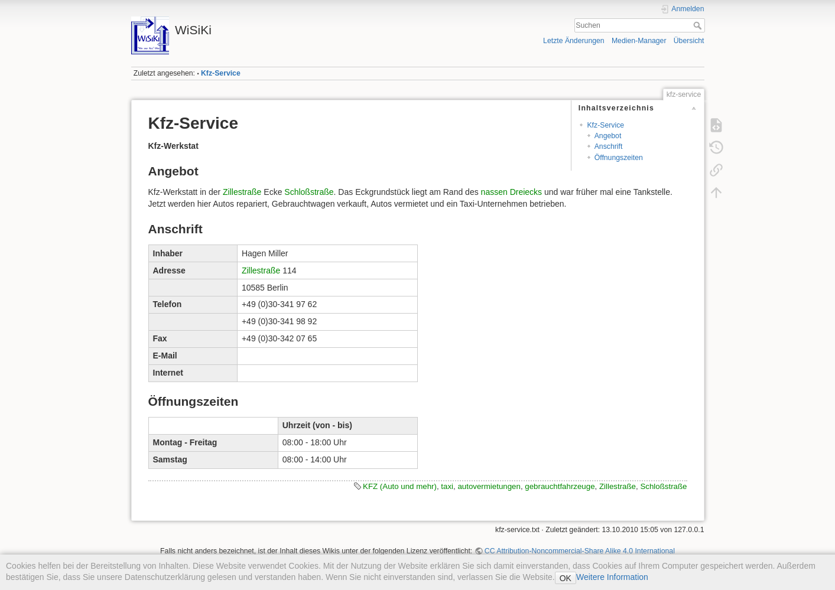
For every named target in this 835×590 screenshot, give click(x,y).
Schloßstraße (308, 192)
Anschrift (608, 146)
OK (565, 578)
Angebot (608, 136)
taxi (447, 486)
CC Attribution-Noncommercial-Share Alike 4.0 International (580, 551)
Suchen (698, 25)
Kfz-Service (221, 73)
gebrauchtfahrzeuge (559, 486)
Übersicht (689, 41)
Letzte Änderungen (574, 41)
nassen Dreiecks (511, 192)
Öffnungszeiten (618, 158)
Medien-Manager (639, 41)
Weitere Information (612, 577)
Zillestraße (242, 192)
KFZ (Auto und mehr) (400, 486)
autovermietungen (488, 486)
